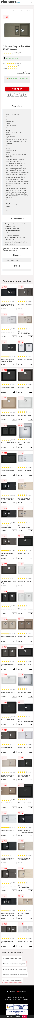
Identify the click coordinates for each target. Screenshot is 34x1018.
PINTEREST (21, 992)
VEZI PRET (17, 89)
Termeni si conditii (13, 997)
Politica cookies (22, 999)
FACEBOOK (11, 992)
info (14, 309)
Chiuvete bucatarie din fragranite (14, 964)
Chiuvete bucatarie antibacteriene (14, 969)
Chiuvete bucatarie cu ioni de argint (15, 975)
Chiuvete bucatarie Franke (25, 11)
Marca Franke (11, 11)
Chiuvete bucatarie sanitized (12, 980)
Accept (24, 1016)
